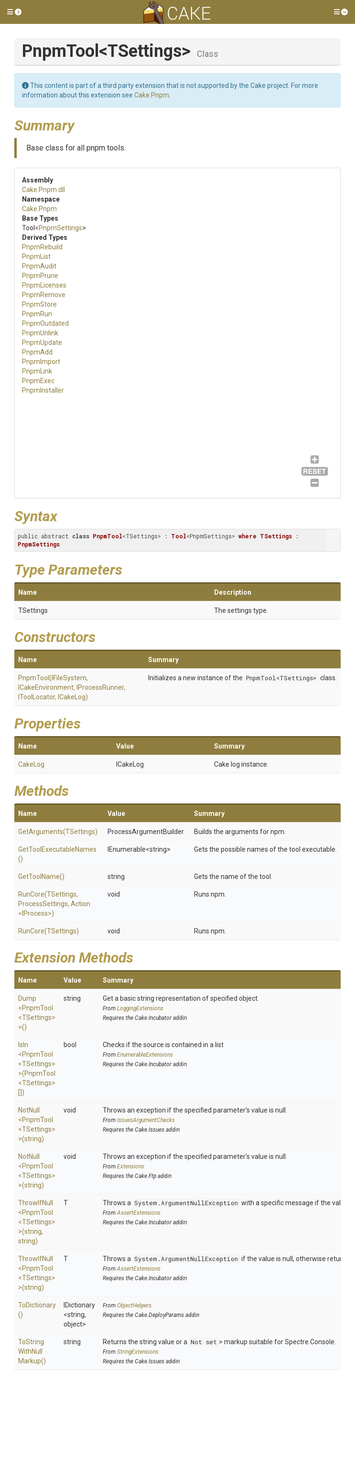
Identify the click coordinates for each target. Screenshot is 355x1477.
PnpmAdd (37, 352)
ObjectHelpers (134, 1305)
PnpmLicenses (44, 285)
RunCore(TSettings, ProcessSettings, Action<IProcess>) (54, 903)
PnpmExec (38, 381)
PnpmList (36, 256)
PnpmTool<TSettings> (281, 678)
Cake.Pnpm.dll (43, 189)
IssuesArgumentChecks (146, 1120)
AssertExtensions (139, 1212)
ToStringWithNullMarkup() (32, 1351)
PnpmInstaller (43, 390)
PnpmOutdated (45, 323)
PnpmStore (39, 304)
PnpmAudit (39, 266)
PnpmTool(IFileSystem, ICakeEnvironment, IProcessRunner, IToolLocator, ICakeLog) (71, 687)
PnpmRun (37, 314)
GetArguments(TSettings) (57, 831)
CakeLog (31, 764)
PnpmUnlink (40, 333)
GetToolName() (41, 876)
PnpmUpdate (42, 342)
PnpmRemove (43, 295)
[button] (14, 12)
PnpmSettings (60, 228)
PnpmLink (37, 371)
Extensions (130, 1166)
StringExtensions (138, 1352)
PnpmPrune (40, 275)
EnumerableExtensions (145, 1054)
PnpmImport (41, 361)
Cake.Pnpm (151, 95)
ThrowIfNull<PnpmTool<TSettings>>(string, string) (36, 1222)
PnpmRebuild (42, 247)
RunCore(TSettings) (48, 931)
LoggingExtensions (140, 1008)
